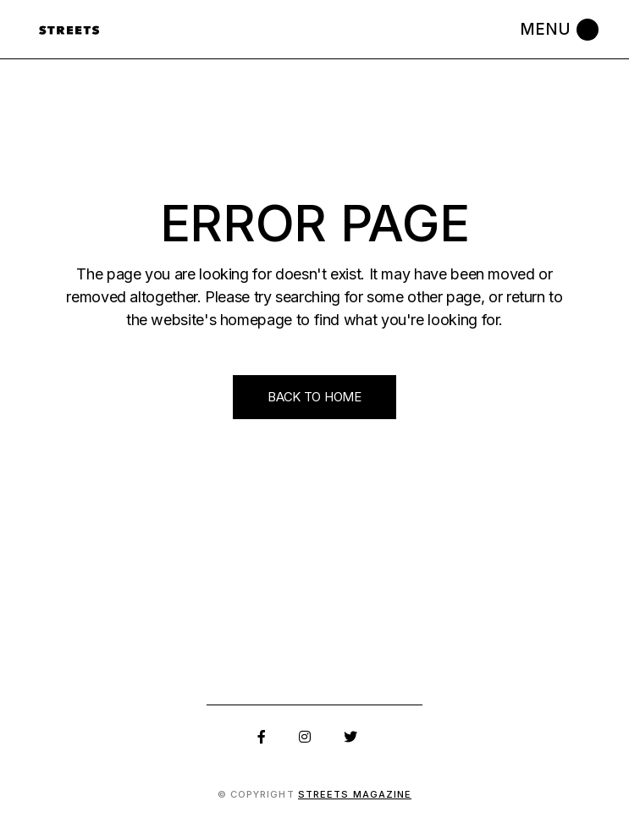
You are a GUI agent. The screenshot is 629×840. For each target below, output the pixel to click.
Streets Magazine (355, 794)
